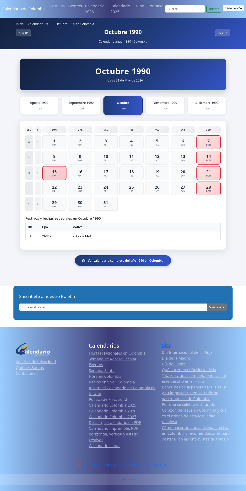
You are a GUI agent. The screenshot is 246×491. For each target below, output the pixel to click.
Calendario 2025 (120, 8)
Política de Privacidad (108, 399)
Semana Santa (102, 370)
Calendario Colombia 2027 (112, 416)
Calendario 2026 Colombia (123, 479)
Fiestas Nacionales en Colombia (117, 353)
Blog (140, 5)
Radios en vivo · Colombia (112, 382)
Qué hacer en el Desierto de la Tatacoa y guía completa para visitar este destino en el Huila (194, 375)
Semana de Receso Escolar (112, 359)
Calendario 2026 (95, 8)
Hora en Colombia (105, 376)
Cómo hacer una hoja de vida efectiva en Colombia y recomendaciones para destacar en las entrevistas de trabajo (196, 433)
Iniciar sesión (233, 8)
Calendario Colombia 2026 (112, 411)
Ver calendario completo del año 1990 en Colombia (122, 260)
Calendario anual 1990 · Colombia (123, 41)
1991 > (222, 32)
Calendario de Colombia (24, 8)
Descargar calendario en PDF (115, 422)
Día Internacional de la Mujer (188, 352)
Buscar (214, 9)
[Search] (185, 9)
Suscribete (216, 307)
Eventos (75, 5)
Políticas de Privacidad (36, 361)
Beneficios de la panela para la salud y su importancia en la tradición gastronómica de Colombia (194, 392)
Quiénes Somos (30, 367)
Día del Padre (174, 364)
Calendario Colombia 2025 (112, 405)
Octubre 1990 (123, 32)
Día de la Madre (176, 358)
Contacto (155, 5)
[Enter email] (113, 307)
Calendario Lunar (104, 445)
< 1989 (23, 32)
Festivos (57, 5)
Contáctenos (27, 373)
